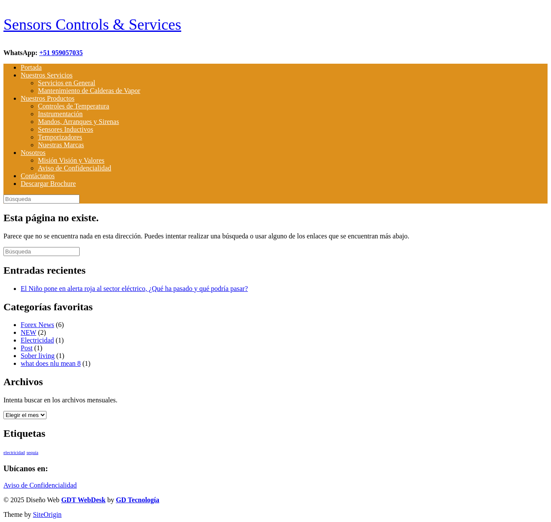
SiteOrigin (47, 514)
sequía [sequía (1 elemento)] (32, 452)
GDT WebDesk (83, 499)
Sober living (38, 355)
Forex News (37, 324)
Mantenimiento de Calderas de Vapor (89, 90)
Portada (31, 67)
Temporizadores (60, 137)
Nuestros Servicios (46, 75)
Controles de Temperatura (73, 106)
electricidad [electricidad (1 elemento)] (14, 452)
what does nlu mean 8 (51, 363)
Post (27, 348)
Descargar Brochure (48, 183)
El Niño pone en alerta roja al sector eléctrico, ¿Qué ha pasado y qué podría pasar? (134, 288)
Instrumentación (60, 113)
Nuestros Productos (47, 98)
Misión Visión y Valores (71, 160)
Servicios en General (66, 82)
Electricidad (37, 340)
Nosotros (33, 152)
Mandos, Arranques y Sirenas (78, 121)
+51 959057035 (61, 52)
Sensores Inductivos (65, 129)
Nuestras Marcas (61, 144)
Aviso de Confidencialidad (74, 168)
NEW (28, 332)
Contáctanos (38, 175)
